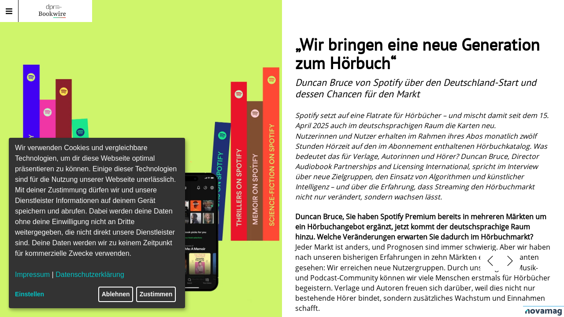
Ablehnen (116, 294)
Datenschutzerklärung (90, 274)
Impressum (32, 274)
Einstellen (29, 294)
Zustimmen (156, 294)
